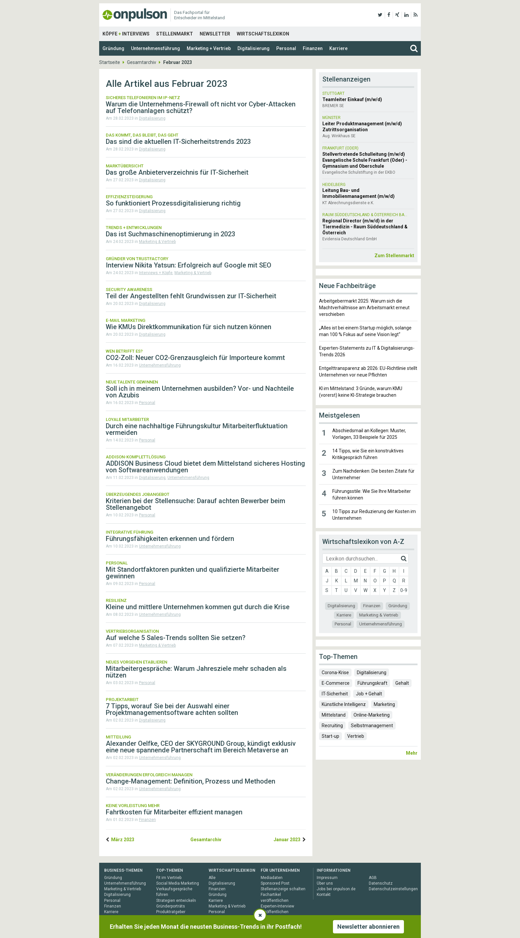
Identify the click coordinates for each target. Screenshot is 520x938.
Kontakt (324, 894)
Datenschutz (381, 883)
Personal (286, 48)
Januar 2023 (287, 839)
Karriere (338, 48)
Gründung (113, 48)
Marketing (384, 704)
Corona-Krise (335, 672)
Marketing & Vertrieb (157, 241)
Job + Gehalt (369, 693)
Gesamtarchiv (141, 62)
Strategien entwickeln (176, 900)
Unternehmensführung (155, 48)
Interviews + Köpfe (155, 272)
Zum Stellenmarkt (394, 255)
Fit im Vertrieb (168, 877)
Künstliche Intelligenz (344, 704)
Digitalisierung (253, 48)
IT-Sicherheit (335, 693)
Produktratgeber (170, 911)
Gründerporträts (170, 906)
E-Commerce (336, 683)
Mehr (412, 753)
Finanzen (313, 48)
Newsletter (215, 33)
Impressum (327, 877)
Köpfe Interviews (126, 33)
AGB (373, 877)
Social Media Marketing (177, 883)
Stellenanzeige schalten (283, 889)
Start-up (330, 736)
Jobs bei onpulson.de (336, 889)
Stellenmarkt (174, 33)
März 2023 (122, 839)
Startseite (109, 62)
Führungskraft (372, 683)
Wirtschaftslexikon (263, 33)
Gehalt (402, 683)
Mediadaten (272, 877)
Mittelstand (334, 715)
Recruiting (332, 725)
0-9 (403, 590)
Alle (212, 877)
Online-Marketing (372, 715)
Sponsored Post (275, 883)
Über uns (325, 883)
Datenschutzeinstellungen (393, 889)
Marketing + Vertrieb (209, 48)
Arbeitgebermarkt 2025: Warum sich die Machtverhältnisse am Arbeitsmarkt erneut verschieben (364, 307)
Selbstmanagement (372, 725)
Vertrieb (355, 736)
